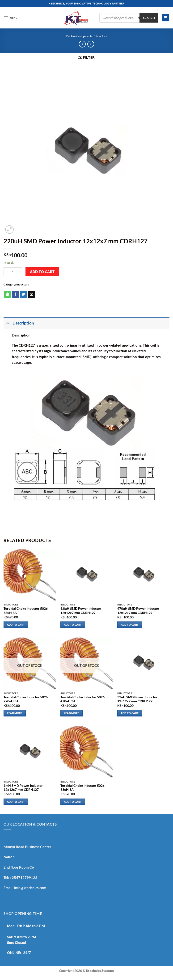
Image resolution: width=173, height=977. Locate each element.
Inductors (101, 36)
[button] (11, 17)
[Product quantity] (12, 271)
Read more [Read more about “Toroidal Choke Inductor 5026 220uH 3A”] (14, 713)
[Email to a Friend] (31, 294)
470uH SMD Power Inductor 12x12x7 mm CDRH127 (138, 611)
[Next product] (82, 44)
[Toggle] (8, 323)
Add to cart (42, 272)
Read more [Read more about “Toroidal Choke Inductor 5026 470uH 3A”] (71, 713)
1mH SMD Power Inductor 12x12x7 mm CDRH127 (23, 788)
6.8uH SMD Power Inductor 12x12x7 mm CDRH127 (80, 611)
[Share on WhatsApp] (7, 294)
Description (19, 323)
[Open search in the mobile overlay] (128, 18)
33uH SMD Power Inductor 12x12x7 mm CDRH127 (137, 699)
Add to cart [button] (16, 624)
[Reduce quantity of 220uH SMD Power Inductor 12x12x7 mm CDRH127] (6, 271)
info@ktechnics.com (30, 888)
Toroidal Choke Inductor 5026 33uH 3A (82, 788)
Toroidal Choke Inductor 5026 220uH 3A (26, 699)
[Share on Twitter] (23, 294)
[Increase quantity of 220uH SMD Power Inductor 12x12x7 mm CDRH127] (19, 271)
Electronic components (79, 36)
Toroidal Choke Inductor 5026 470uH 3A (82, 699)
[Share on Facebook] (15, 294)
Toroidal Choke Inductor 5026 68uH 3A (26, 611)
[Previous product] (90, 44)
